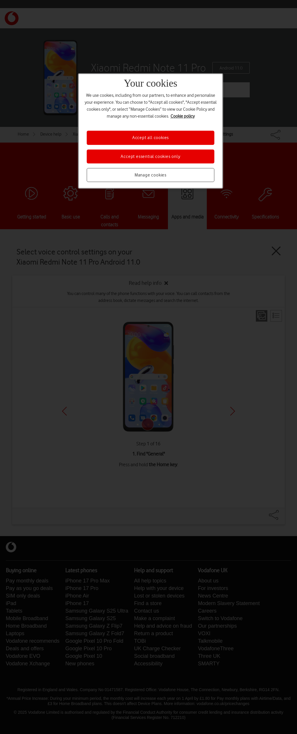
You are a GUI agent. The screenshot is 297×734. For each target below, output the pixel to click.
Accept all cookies (150, 137)
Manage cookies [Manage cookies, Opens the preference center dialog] (150, 175)
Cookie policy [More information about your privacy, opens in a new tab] (183, 116)
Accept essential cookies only (150, 156)
